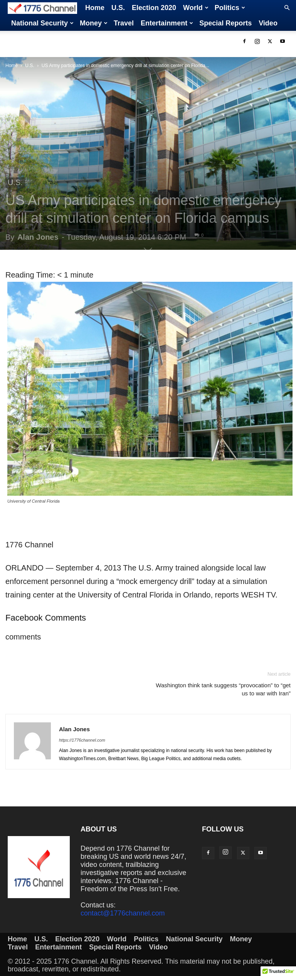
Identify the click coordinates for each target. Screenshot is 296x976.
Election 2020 (154, 8)
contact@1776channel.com (123, 913)
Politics (230, 8)
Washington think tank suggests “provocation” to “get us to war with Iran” (223, 689)
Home (94, 8)
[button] (287, 8)
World (196, 8)
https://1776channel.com (82, 740)
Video (268, 23)
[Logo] (45, 7)
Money (94, 23)
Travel (124, 23)
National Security (42, 23)
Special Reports (225, 23)
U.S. (118, 8)
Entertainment (167, 23)
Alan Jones (38, 237)
